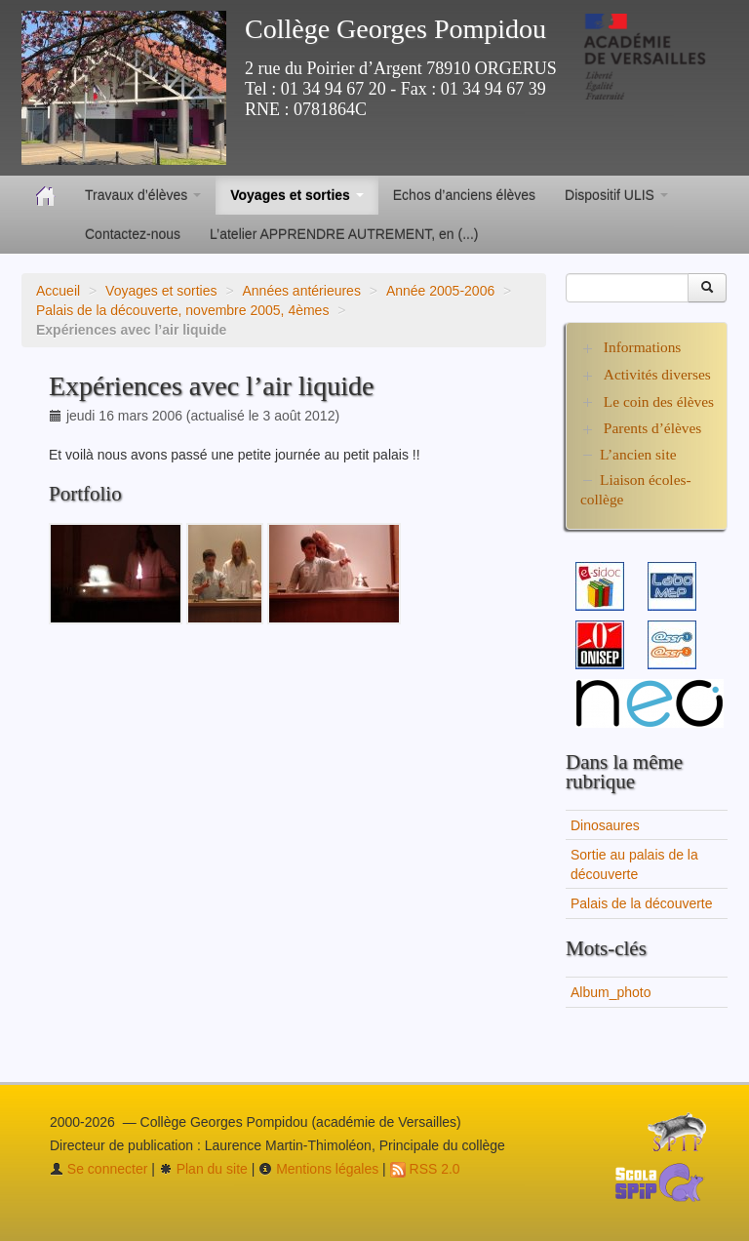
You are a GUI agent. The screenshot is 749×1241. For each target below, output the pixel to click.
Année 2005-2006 (440, 291)
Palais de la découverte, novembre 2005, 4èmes (182, 310)
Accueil (58, 291)
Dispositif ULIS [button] (616, 195)
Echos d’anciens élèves (464, 195)
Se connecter (98, 1169)
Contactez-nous (132, 234)
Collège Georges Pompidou (395, 29)
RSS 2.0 (425, 1169)
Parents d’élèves (652, 428)
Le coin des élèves (659, 401)
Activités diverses (657, 374)
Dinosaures (605, 825)
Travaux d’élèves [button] (143, 195)
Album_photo (611, 992)
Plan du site (203, 1169)
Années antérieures (301, 291)
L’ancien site (638, 454)
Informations (643, 347)
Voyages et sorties (161, 291)
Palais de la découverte (642, 903)
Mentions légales (318, 1169)
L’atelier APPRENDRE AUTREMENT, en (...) (344, 234)
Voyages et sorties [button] (297, 195)
